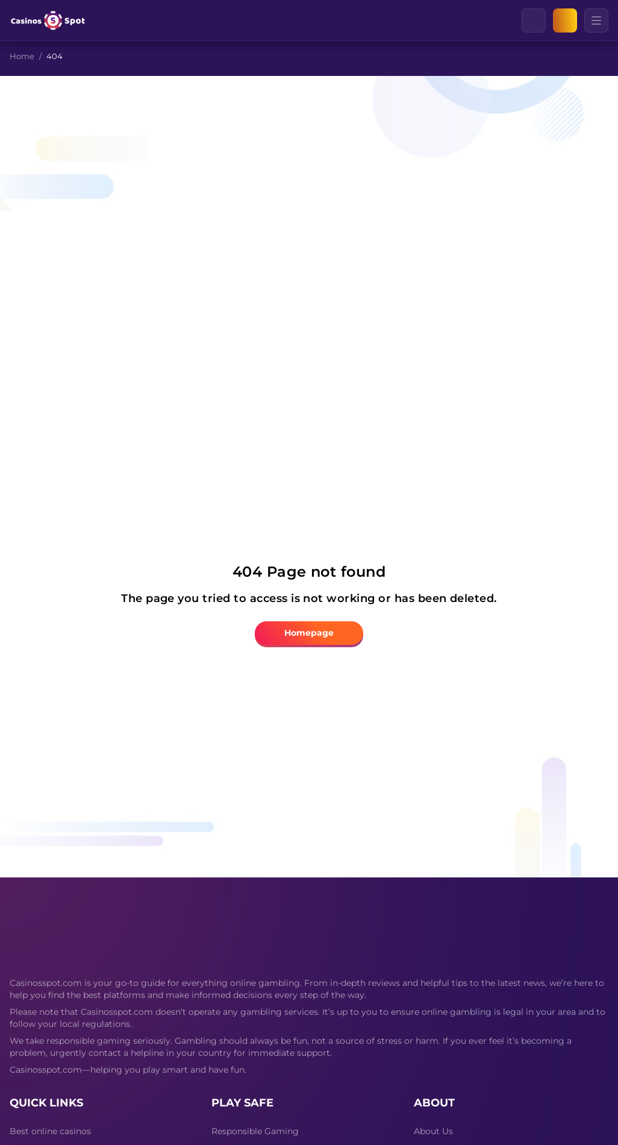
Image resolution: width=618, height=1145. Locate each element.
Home (22, 56)
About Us (433, 1131)
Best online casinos (50, 1131)
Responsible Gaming (255, 1131)
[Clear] (545, 20)
